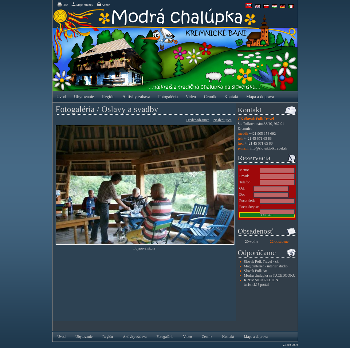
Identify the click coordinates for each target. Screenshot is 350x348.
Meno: (244, 170)
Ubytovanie (84, 96)
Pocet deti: (247, 200)
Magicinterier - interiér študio (266, 266)
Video (191, 96)
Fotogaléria (168, 96)
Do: (242, 194)
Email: (244, 176)
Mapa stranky (82, 4)
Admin (103, 4)
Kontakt (231, 96)
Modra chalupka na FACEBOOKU (270, 275)
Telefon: (245, 182)
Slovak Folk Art (256, 271)
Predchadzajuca (197, 120)
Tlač (62, 4)
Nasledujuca (222, 120)
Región (108, 96)
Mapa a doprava (260, 96)
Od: (242, 188)
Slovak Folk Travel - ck (261, 261)
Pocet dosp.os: (250, 207)
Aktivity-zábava (136, 96)
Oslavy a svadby (129, 109)
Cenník (210, 96)
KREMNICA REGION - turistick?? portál (262, 282)
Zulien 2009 (290, 344)
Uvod (61, 96)
